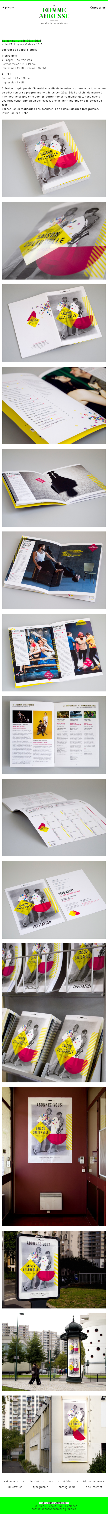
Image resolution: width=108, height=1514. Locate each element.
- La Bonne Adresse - (54, 1502)
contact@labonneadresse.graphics (54, 1509)
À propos (8, 7)
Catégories (98, 7)
